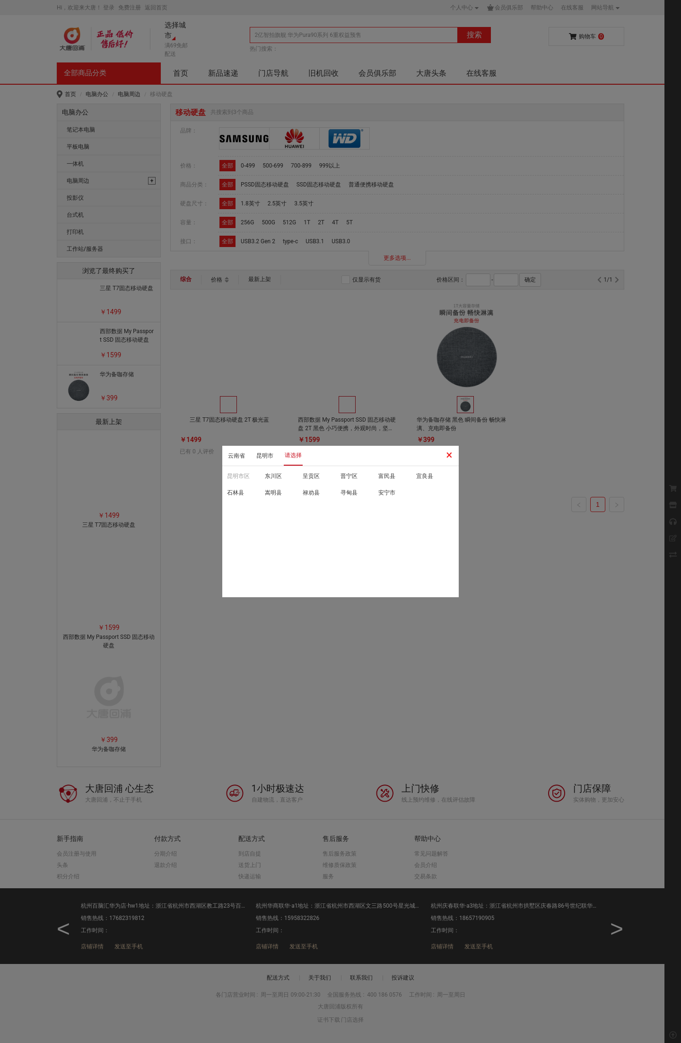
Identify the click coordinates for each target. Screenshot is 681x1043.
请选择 (293, 455)
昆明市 (264, 455)
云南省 (236, 455)
